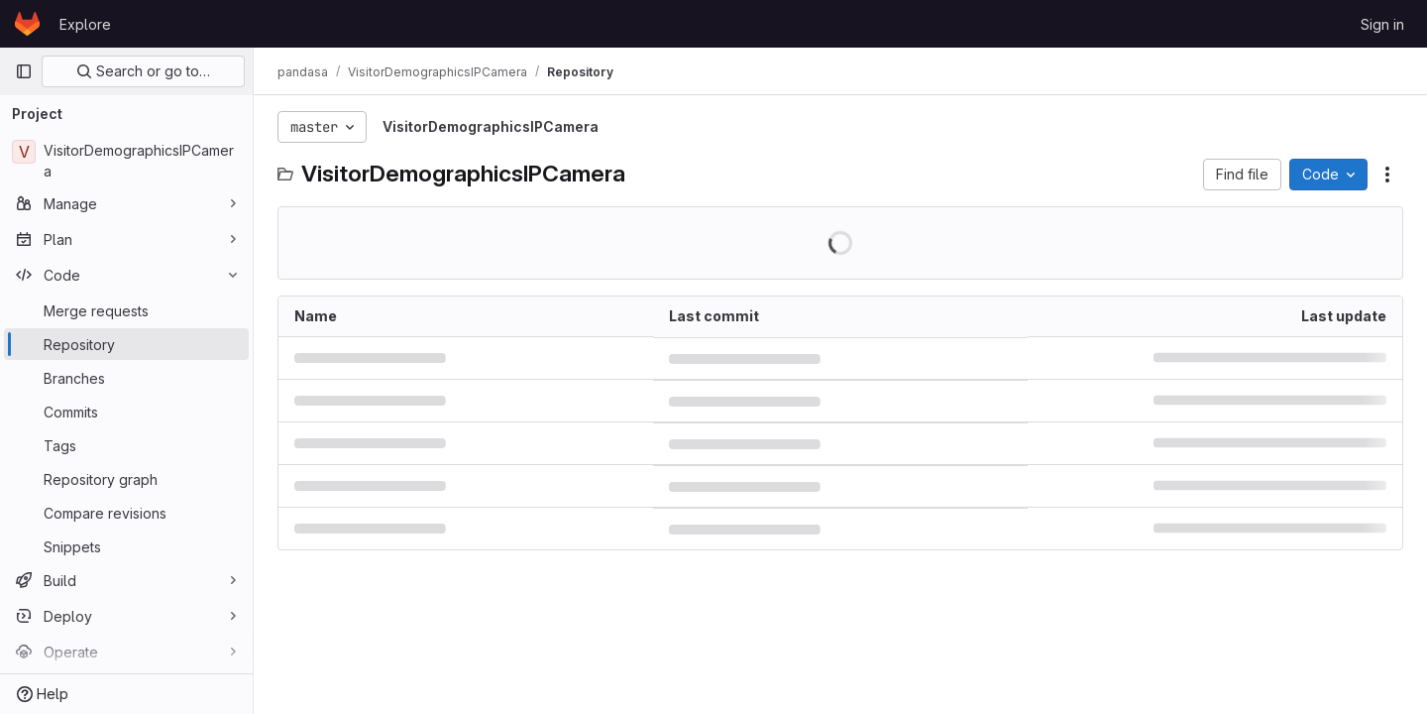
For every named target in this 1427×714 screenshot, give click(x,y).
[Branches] (126, 378)
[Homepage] (27, 24)
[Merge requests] (126, 310)
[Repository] (126, 344)
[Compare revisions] (126, 513)
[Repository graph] (126, 479)
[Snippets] (126, 546)
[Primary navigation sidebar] (24, 71)
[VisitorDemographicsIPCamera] (126, 160)
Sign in (1382, 24)
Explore (85, 24)
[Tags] (126, 445)
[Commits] (126, 411)
